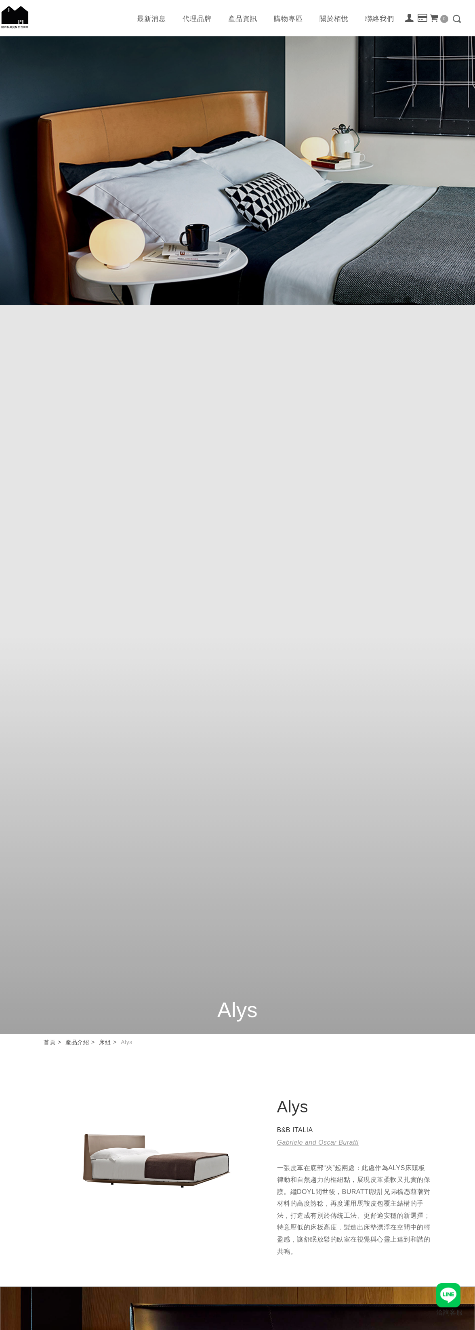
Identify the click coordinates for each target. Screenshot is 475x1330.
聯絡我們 (379, 19)
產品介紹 (77, 1042)
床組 (105, 1042)
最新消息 (151, 19)
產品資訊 (242, 19)
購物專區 (288, 19)
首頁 (49, 1042)
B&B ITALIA (295, 1130)
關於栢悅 (334, 19)
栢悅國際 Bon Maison (15, 17)
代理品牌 (197, 19)
